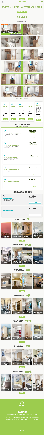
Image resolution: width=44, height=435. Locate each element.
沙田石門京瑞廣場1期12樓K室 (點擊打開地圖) (17, 414)
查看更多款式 (22, 240)
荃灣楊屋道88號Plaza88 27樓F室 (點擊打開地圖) (16, 419)
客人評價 (22, 409)
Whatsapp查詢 (22, 1)
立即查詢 (5, 119)
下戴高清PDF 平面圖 (22, 11)
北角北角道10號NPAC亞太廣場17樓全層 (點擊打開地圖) (16, 417)
